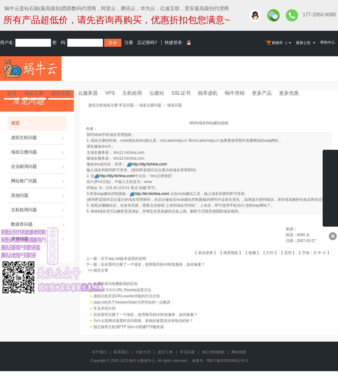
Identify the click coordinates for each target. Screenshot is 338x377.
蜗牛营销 (235, 93)
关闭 (288, 253)
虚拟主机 (61, 93)
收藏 (252, 253)
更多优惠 (289, 93)
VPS (110, 93)
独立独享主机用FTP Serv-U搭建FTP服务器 (128, 327)
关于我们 (99, 352)
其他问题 (38, 195)
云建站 (156, 93)
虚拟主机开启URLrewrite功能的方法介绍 (126, 296)
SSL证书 (181, 93)
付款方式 (143, 352)
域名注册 (34, 93)
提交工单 (165, 352)
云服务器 (88, 93)
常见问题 (187, 352)
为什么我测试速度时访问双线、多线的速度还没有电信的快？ (143, 321)
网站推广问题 (38, 180)
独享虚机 (208, 93)
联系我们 (121, 352)
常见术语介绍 (104, 308)
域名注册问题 (38, 151)
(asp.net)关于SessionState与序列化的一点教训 (131, 302)
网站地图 (238, 352)
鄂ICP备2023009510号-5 (227, 361)
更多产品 (262, 93)
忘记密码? (147, 42)
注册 (128, 42)
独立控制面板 (213, 352)
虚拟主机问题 (38, 137)
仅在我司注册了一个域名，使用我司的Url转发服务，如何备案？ (153, 264)
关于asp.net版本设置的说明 (123, 258)
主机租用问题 (38, 209)
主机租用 (132, 93)
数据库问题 (38, 224)
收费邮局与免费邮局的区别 (115, 284)
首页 (12, 93)
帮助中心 (327, 42)
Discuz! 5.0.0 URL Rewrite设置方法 (122, 290)
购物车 (279, 43)
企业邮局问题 (38, 166)
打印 (270, 253)
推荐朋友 (230, 253)
